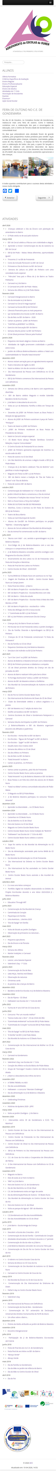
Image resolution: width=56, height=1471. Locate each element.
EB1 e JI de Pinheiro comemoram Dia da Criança (26, 616)
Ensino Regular (8, 81)
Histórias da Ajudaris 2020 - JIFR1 (20, 1106)
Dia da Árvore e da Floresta (18, 943)
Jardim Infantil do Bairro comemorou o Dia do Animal (28, 494)
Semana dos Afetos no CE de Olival (21, 749)
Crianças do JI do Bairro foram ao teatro (23, 623)
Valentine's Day (13, 1297)
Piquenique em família (16, 916)
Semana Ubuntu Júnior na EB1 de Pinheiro (24, 331)
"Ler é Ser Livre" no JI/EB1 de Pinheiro (22, 657)
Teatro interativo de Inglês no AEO (21, 365)
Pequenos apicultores (16, 940)
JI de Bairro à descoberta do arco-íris (21, 402)
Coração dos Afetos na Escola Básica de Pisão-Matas (28, 1065)
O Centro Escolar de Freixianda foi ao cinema (25, 446)
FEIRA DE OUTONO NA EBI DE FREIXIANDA (24, 504)
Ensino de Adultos (9, 89)
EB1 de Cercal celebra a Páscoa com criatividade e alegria (30, 242)
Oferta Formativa (9, 76)
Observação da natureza (17, 977)
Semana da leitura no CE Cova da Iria (22, 1263)
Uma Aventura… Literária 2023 (19, 919)
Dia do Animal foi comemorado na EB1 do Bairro (26, 531)
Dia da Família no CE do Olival (19, 644)
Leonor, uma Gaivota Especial (19, 960)
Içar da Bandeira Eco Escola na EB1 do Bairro (25, 314)
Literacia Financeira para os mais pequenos (24, 310)
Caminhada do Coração (16, 912)
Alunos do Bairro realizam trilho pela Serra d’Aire (26, 674)
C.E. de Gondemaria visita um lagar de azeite (25, 1191)
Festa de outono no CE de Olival (20, 457)
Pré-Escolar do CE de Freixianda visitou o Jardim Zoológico (30, 627)
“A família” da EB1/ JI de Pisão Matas (21, 1035)
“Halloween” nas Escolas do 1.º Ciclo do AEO (24, 834)
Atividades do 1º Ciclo (10, 91)
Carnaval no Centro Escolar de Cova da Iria (24, 1273)
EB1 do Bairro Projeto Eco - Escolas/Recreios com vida (28, 593)
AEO (31, 1463)
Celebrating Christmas (16, 1099)
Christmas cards (13, 980)
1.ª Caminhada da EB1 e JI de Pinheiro (22, 613)
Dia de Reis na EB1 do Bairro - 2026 (21, 317)
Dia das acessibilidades (16, 1086)
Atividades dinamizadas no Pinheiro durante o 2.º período (30, 1239)
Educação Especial (9, 86)
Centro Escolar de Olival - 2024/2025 (21, 569)
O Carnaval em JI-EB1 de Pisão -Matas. (22, 286)
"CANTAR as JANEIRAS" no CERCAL (20, 324)
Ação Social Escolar (9, 101)
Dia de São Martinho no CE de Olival (21, 1188)
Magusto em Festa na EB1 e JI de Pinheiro (23, 474)
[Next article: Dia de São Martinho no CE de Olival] (44, 197)
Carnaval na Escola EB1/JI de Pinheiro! (22, 307)
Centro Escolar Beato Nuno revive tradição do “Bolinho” (29, 831)
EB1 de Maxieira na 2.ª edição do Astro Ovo (24, 708)
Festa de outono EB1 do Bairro (19, 484)
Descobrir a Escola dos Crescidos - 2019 (23, 1232)
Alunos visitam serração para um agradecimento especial (30, 361)
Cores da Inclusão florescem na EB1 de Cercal (25, 263)
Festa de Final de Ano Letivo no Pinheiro (23, 565)
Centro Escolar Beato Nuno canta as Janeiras (25, 773)
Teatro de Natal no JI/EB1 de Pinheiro (22, 426)
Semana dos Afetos (15, 950)
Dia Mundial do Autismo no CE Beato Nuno (24, 1038)
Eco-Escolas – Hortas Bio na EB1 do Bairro (24, 735)
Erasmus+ (6, 98)
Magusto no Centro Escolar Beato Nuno (23, 827)
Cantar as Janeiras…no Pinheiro (19, 763)
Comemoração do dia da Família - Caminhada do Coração (30, 1235)
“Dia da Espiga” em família (17, 923)
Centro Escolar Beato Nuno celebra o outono (25, 838)
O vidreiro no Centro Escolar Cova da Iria (23, 1259)
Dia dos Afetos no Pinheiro (18, 752)
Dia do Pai (11, 1378)
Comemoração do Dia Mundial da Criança (24, 909)
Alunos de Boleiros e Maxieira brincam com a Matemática (30, 661)
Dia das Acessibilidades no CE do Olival (22, 1218)
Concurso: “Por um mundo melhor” (21, 1014)
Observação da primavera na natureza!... (23, 933)
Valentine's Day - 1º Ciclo (17, 963)
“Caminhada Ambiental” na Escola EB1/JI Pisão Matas (28, 1021)
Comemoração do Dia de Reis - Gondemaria (24, 1307)
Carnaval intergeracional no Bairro (21, 297)
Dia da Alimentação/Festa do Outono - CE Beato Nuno (28, 1195)
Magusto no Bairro (14, 1174)
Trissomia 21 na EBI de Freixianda (20, 259)
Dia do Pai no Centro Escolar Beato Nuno (23, 695)
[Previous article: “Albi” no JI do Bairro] (9, 197)
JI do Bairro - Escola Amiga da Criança (22, 1225)
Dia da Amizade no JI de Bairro (19, 300)
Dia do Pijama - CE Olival (17, 997)
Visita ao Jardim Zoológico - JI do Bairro (22, 1113)
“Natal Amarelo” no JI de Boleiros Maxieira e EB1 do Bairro (30, 776)
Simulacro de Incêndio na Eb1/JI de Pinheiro (24, 650)
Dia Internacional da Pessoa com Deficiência (25, 1304)
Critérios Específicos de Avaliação (15, 79)
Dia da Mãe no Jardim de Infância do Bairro (24, 1368)
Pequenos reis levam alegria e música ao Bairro (26, 341)
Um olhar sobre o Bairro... (17, 1317)
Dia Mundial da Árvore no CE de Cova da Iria (25, 1280)
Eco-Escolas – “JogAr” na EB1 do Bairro (22, 742)
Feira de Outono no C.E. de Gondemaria (23, 1184)
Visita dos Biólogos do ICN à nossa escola (23, 610)
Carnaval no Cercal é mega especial (21, 303)
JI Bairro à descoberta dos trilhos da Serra (24, 1076)
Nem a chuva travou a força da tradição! (23, 501)
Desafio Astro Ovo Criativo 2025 (20, 746)
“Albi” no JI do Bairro (15, 1181)
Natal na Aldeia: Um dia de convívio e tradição (25, 368)
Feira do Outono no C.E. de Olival (20, 1205)
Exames (5, 96)
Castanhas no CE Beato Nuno (19, 817)
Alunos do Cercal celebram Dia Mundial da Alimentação (29, 528)
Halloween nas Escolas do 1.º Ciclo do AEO (24, 1001)
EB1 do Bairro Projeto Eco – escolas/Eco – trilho (26, 606)
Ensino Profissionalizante (12, 84)
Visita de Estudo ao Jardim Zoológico (21, 929)
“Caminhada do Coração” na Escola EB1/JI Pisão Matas (28, 1025)
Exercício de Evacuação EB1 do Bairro (22, 327)
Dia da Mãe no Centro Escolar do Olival (22, 1372)
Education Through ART (16, 902)
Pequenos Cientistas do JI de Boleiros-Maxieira (25, 647)
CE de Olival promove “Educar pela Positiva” (24, 334)
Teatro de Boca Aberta (16, 514)
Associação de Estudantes (12, 93)
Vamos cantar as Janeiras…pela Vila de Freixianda (27, 769)
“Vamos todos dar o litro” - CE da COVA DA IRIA (25, 1018)
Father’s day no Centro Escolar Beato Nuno (24, 1290)
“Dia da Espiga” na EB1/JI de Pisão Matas (23, 1031)
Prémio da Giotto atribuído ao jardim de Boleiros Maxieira (30, 1324)
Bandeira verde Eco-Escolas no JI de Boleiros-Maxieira (28, 991)
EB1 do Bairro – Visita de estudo (20, 596)
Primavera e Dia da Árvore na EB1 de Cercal (24, 266)
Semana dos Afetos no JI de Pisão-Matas (23, 290)
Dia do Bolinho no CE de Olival (19, 821)
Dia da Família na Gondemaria (19, 1365)
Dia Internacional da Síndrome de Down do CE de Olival (29, 698)
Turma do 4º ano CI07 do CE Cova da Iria (23, 1008)
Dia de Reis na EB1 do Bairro (18, 756)
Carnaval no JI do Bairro (16, 283)
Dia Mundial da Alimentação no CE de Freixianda (26, 858)
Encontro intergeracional (17, 1331)
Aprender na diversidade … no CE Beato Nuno (25, 807)
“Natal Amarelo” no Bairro (17, 759)
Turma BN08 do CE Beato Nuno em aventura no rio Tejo (29, 576)
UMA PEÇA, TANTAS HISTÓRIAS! (20, 974)
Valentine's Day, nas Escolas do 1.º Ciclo (23, 1062)
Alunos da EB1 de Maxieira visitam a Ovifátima (25, 681)
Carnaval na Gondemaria (17, 1055)
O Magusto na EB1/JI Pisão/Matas (20, 793)
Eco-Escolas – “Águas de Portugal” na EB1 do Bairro (27, 739)
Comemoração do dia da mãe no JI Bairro (23, 1242)
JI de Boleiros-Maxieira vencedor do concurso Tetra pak (29, 1246)
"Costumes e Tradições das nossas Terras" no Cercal (28, 497)
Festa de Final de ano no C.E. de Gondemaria (25, 1348)
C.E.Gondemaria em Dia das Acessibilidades (24, 1215)
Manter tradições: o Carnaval (18, 953)
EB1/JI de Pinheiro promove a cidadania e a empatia (28, 664)
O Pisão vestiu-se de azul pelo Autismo (22, 235)
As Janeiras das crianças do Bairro (20, 984)
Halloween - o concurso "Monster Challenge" (25, 1089)
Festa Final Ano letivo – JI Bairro (19, 586)
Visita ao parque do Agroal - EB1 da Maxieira (25, 1208)
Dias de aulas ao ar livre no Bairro (20, 1178)
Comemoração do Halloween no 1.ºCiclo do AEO (26, 491)
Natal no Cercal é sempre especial (20, 436)
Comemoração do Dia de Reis (19, 970)
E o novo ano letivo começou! (19, 885)
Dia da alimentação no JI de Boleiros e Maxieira (26, 1093)
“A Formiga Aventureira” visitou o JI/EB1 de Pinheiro (27, 678)
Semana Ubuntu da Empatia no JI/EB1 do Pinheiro (27, 722)
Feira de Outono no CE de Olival (20, 824)
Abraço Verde (12, 1358)
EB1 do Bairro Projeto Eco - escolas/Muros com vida (27, 589)
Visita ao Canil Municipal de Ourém (21, 518)
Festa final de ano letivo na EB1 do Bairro (23, 1351)
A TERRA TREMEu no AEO (17, 1082)
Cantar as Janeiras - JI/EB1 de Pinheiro (22, 320)
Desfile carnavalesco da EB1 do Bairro (22, 712)
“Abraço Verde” (13, 1355)
